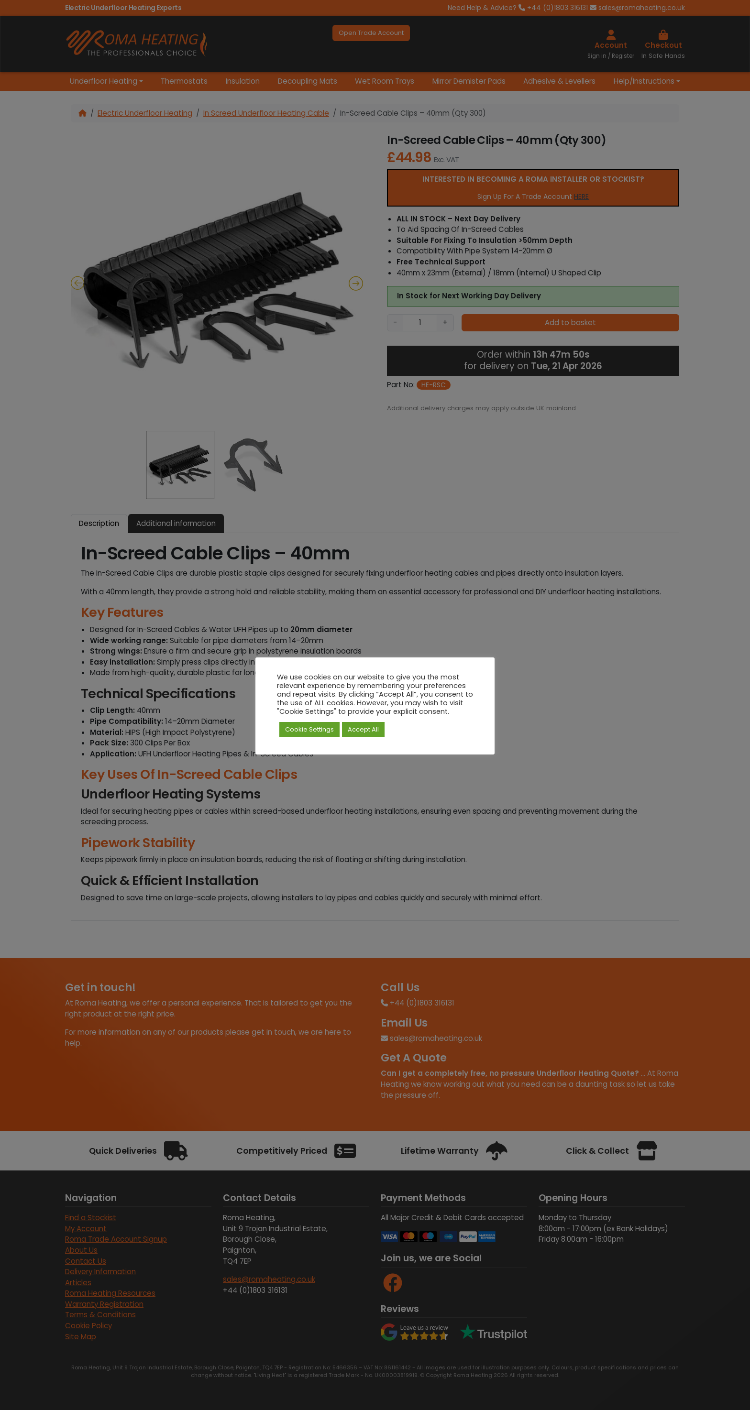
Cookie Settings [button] (309, 729)
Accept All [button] (363, 729)
